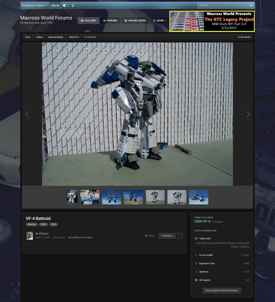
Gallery (90, 20)
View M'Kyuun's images (80, 237)
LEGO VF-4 (202, 221)
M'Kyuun (44, 233)
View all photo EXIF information (222, 290)
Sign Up (55, 5)
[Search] (214, 5)
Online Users (137, 20)
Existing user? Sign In (34, 5)
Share (149, 235)
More (160, 20)
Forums (112, 20)
